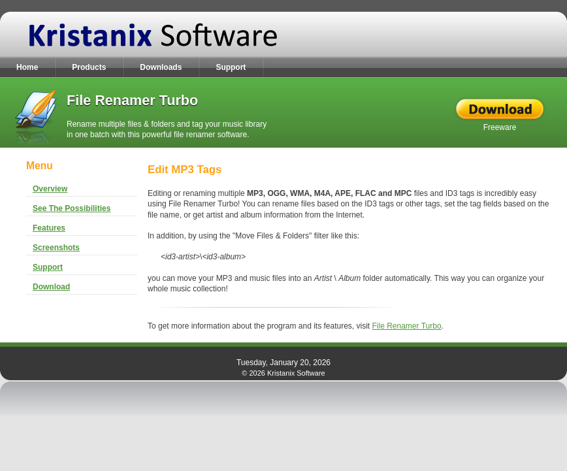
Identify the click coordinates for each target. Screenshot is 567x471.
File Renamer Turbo (407, 326)
